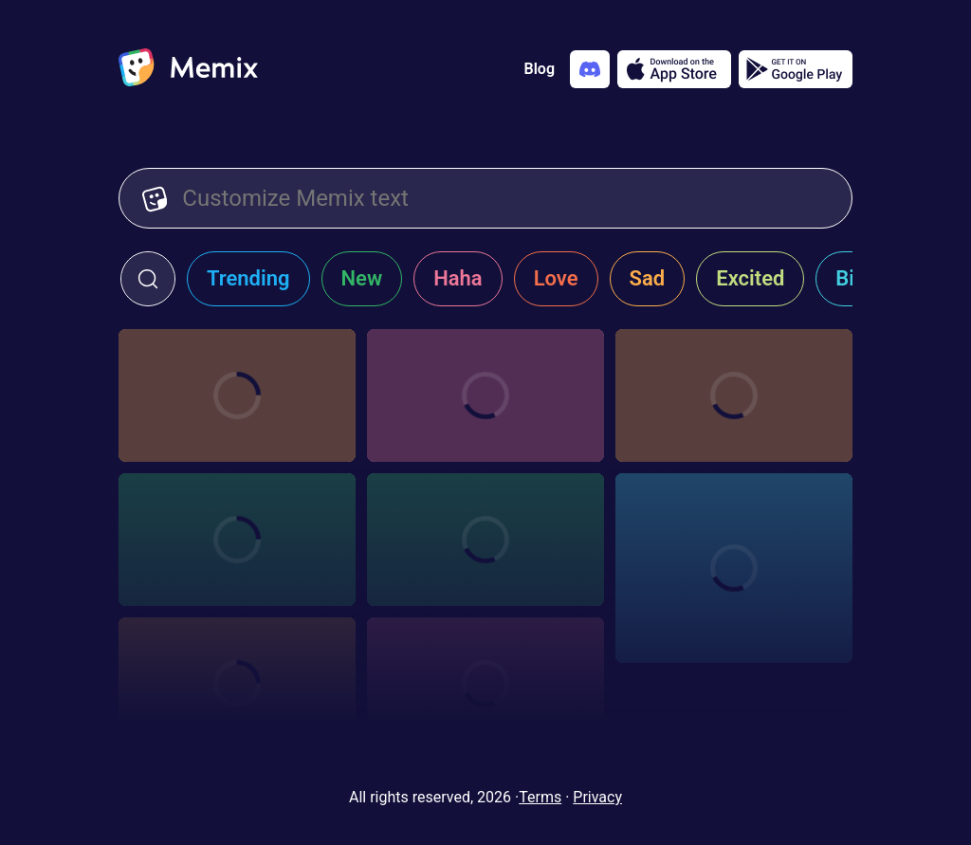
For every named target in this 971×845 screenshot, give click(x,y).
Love (556, 278)
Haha (458, 278)
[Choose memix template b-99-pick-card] (237, 683)
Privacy (597, 797)
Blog (539, 69)
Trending (248, 278)
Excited (750, 278)
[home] (188, 69)
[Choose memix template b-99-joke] (237, 539)
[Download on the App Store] (674, 69)
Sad (648, 278)
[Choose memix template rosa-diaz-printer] (485, 539)
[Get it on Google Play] (795, 69)
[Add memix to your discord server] (590, 69)
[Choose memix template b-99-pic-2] (733, 395)
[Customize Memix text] (505, 198)
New (362, 278)
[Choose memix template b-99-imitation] (485, 683)
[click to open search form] (147, 278)
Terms (540, 797)
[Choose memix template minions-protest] (237, 395)
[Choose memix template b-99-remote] (485, 395)
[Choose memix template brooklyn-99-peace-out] (733, 568)
